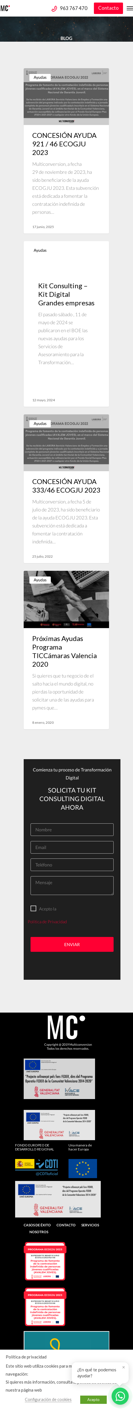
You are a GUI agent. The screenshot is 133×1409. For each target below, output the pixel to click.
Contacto (108, 8)
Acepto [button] (93, 1399)
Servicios (90, 1225)
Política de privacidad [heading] (26, 1356)
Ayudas (40, 77)
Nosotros (38, 1232)
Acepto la (43, 909)
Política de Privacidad (47, 921)
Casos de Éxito (37, 1225)
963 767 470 (73, 8)
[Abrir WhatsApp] (120, 1396)
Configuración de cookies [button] (48, 1399)
